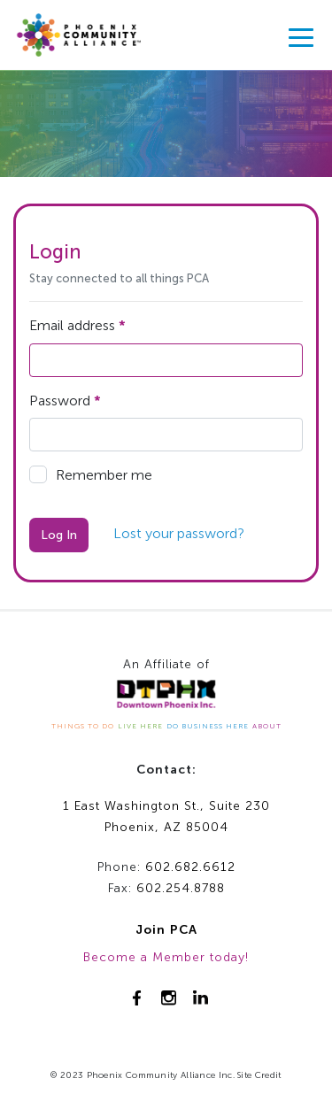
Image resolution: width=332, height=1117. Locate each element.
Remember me (90, 474)
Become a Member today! (166, 957)
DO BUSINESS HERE (207, 725)
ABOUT (267, 725)
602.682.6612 (190, 866)
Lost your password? (178, 533)
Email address (77, 325)
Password (65, 400)
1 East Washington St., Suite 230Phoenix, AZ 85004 (166, 817)
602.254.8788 (180, 888)
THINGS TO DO (82, 725)
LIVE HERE (140, 725)
